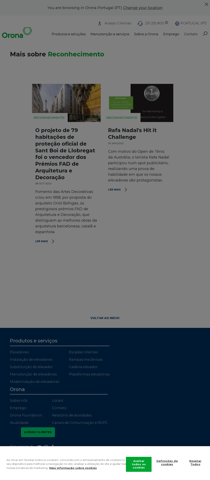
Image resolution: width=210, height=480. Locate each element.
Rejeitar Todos (195, 466)
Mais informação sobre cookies (73, 472)
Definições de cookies (167, 466)
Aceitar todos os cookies (139, 468)
